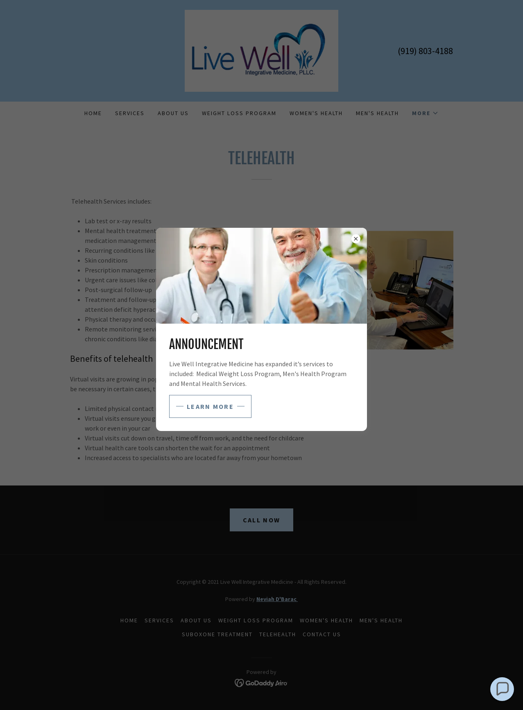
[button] (502, 689)
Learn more (210, 406)
